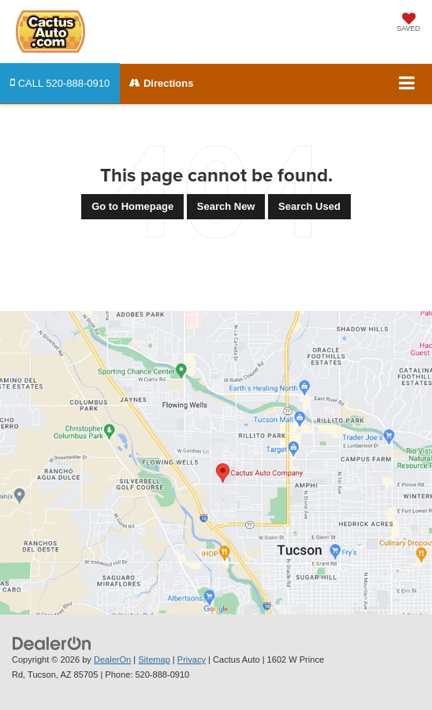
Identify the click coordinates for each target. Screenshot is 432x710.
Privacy (191, 659)
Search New (226, 206)
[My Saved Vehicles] (408, 23)
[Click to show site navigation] (407, 84)
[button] (60, 83)
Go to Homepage (132, 206)
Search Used (309, 206)
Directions (161, 83)
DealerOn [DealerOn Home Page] (112, 659)
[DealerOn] (52, 643)
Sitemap (154, 659)
